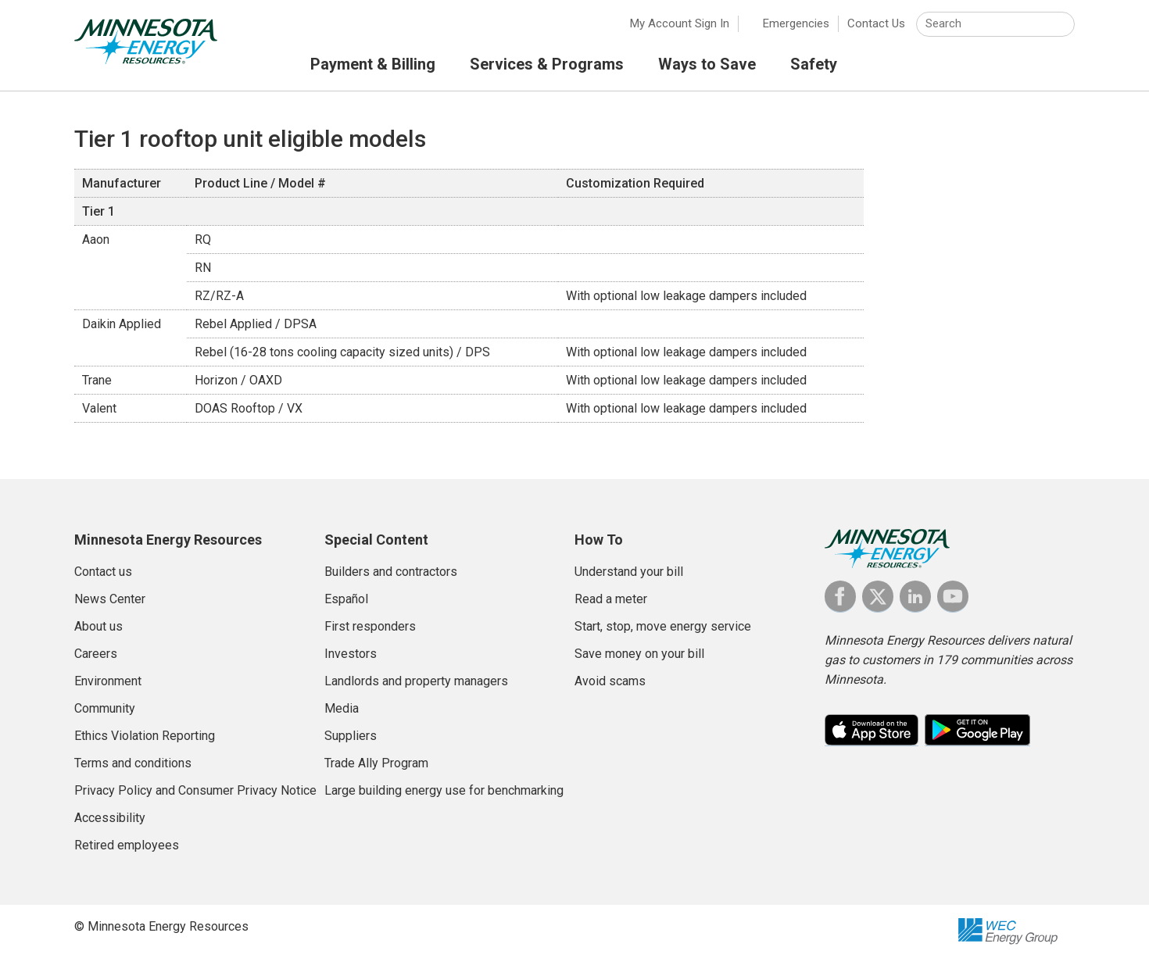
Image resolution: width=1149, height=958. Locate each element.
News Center (109, 599)
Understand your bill (628, 571)
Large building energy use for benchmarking (444, 790)
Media (341, 708)
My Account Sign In (679, 23)
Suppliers (350, 735)
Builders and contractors (390, 571)
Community (104, 708)
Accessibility (109, 817)
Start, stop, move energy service (662, 626)
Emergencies (796, 23)
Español (346, 599)
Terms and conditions (133, 763)
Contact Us (876, 23)
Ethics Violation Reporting (144, 735)
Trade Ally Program (376, 763)
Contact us (103, 571)
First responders (370, 626)
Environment (107, 681)
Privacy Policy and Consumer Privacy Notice (195, 790)
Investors (350, 653)
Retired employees (126, 845)
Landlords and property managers (416, 681)
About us (98, 626)
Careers (95, 653)
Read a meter (610, 599)
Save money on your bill (639, 653)
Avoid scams (610, 681)
